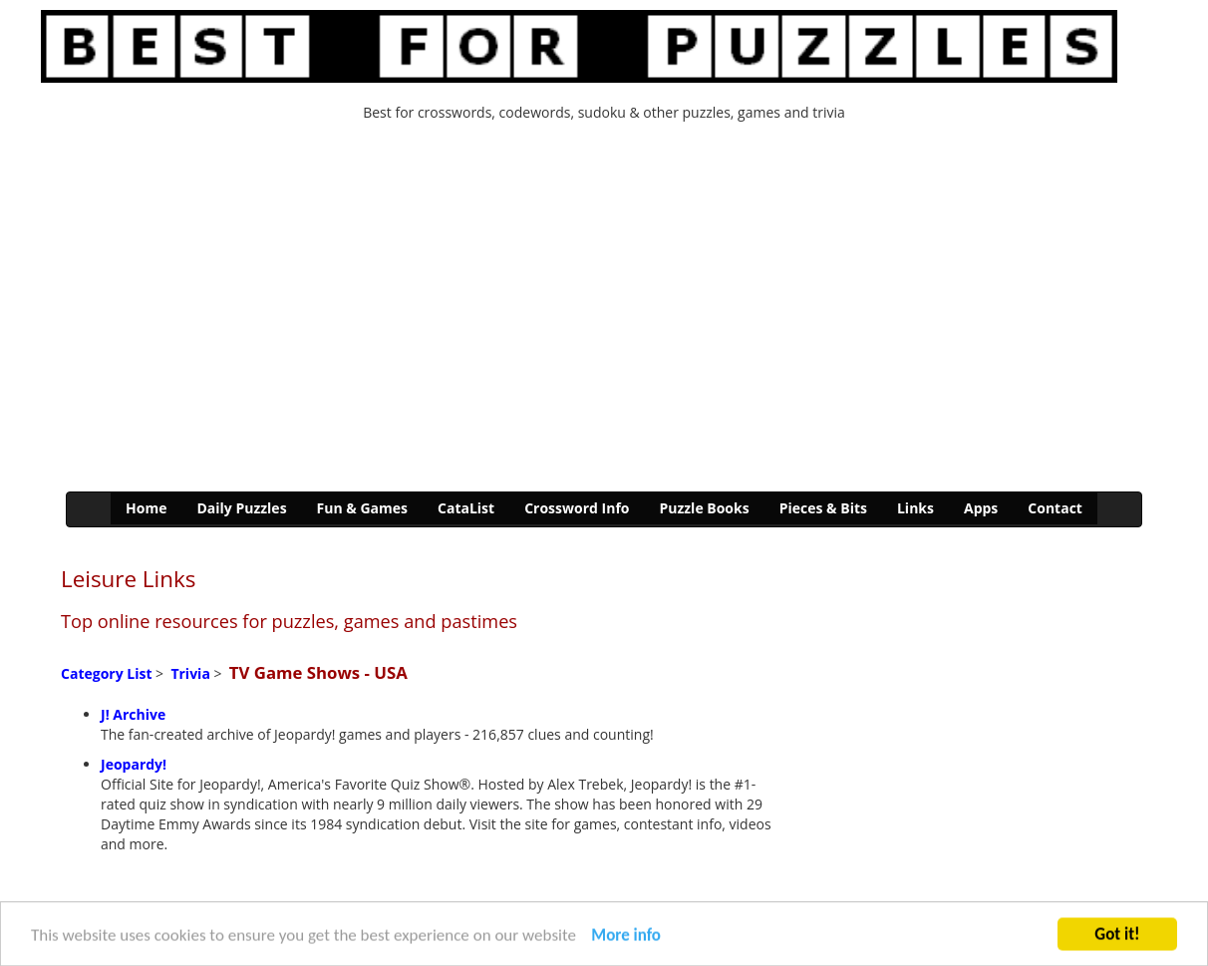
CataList (466, 507)
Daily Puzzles (241, 507)
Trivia (189, 673)
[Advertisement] (604, 312)
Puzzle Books (704, 507)
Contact (1055, 507)
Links (915, 507)
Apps (981, 507)
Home (146, 507)
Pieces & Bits (823, 507)
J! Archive (133, 714)
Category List (106, 673)
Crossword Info (576, 507)
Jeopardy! (133, 764)
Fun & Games (362, 507)
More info (626, 939)
